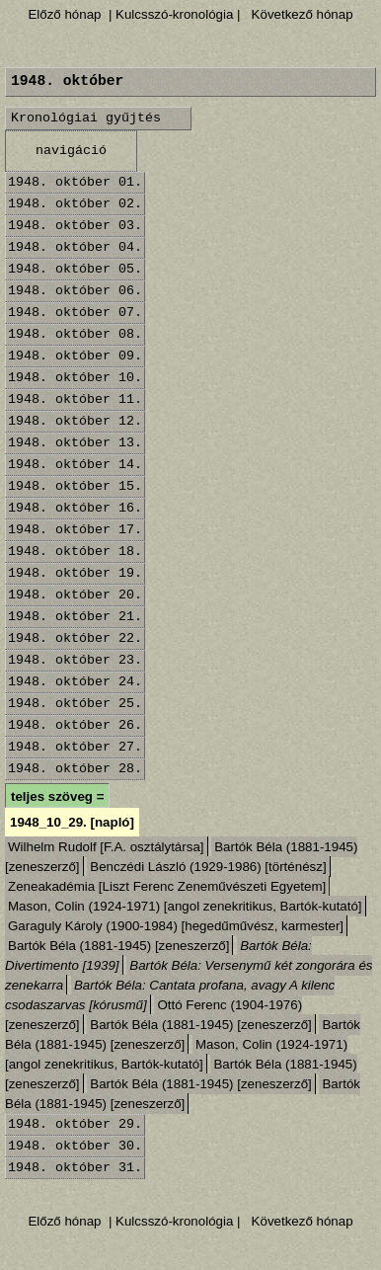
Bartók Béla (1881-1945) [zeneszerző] (118, 945)
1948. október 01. (75, 182)
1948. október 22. (75, 638)
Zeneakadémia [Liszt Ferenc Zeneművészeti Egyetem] (167, 886)
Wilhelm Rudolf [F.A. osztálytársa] (106, 846)
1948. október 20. (75, 595)
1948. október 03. (75, 225)
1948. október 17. (75, 529)
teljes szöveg (52, 796)
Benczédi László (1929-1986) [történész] (208, 866)
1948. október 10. (75, 377)
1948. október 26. (75, 725)
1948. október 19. (75, 573)
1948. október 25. (75, 703)
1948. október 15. (75, 486)
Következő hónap (300, 14)
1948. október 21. (75, 616)
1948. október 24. (75, 682)
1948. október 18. (75, 551)
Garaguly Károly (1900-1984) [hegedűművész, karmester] (175, 925)
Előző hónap (64, 14)
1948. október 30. (75, 1146)
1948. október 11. (75, 399)
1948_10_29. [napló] (72, 822)
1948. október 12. (75, 421)
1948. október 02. (75, 204)
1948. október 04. (75, 247)
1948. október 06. (75, 290)
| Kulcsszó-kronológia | (174, 14)
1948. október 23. (75, 660)
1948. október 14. (75, 464)
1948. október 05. (75, 269)
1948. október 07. (75, 312)
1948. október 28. (75, 768)
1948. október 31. (75, 1167)
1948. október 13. (75, 443)
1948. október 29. (75, 1124)
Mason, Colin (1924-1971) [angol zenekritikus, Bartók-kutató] (185, 906)
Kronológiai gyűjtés (86, 118)
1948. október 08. (75, 334)
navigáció (71, 150)
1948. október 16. (75, 508)
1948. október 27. (75, 747)
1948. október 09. (75, 356)
